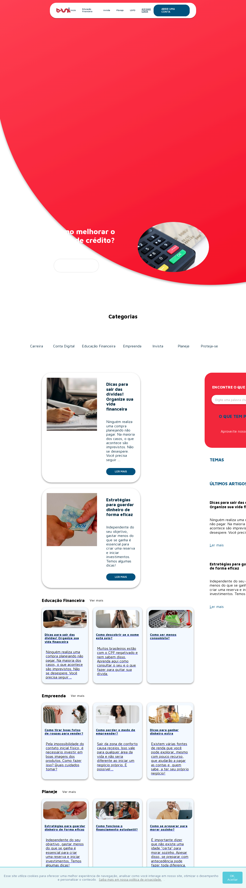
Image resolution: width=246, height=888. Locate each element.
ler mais (76, 266)
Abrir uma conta (175, 10)
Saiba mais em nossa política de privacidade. (130, 879)
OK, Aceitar (232, 877)
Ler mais (125, 471)
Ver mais (96, 600)
